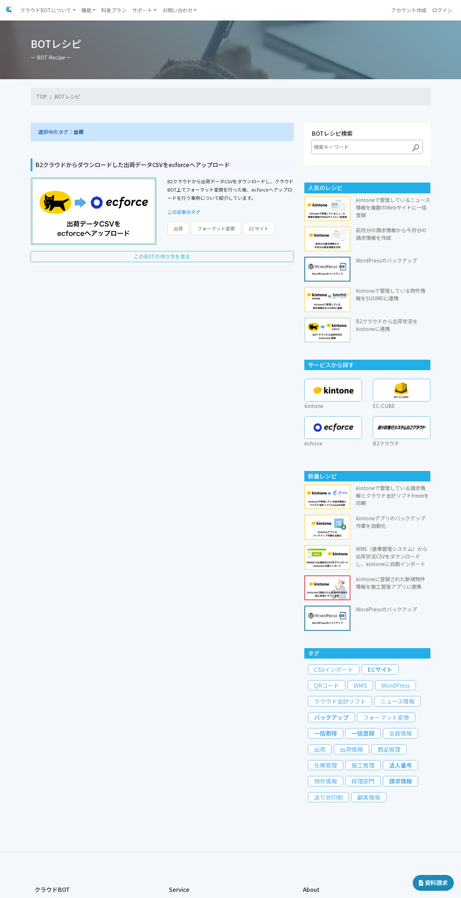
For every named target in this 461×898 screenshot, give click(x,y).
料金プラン (45, 827)
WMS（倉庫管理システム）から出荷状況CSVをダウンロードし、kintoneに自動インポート (392, 468)
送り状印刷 (328, 708)
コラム (41, 881)
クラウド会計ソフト (340, 613)
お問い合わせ (48, 866)
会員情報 (400, 644)
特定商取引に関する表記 (326, 842)
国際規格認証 (316, 827)
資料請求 (433, 882)
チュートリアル (50, 842)
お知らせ (43, 819)
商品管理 (388, 660)
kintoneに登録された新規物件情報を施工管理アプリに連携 (390, 494)
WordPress (395, 596)
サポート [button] (142, 10)
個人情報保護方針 (320, 819)
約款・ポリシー (318, 834)
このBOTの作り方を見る (162, 256)
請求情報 (400, 692)
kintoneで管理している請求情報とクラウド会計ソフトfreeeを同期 (392, 407)
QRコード (326, 596)
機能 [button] (86, 10)
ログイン (177, 811)
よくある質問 (48, 858)
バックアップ (331, 628)
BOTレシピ (67, 96)
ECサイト (259, 228)
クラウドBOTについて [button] (45, 10)
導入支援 (43, 834)
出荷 (178, 228)
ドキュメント (48, 889)
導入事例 (43, 873)
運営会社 (311, 811)
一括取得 (325, 644)
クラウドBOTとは (52, 811)
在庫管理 (325, 676)
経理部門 (363, 692)
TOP (41, 96)
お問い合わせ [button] (177, 10)
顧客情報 (368, 708)
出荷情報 (351, 660)
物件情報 (325, 692)
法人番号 (400, 676)
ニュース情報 (397, 613)
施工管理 (363, 676)
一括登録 (363, 644)
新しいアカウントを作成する (197, 819)
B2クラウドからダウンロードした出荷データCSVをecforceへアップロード (132, 164)
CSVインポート (333, 580)
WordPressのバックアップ (386, 520)
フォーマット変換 (216, 228)
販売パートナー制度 (188, 854)
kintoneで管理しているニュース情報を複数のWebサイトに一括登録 (393, 207)
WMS (360, 596)
